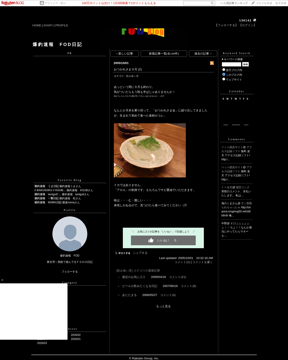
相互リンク (243, 187)
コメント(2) (182, 262)
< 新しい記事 (124, 53)
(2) (140, 69)
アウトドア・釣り (55, 3)
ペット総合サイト (232, 147)
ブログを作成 (264, 3)
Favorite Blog (69, 180)
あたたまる (129, 295)
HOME (36, 25)
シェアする (140, 253)
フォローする (70, 271)
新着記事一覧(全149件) (164, 53)
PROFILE (61, 25)
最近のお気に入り (134, 277)
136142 (245, 20)
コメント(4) (168, 295)
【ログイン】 (247, 25)
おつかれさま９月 (125, 69)
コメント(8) (188, 286)
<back (225, 125)
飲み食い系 (132, 76)
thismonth (236, 125)
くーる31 (226, 187)
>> (234, 3)
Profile (70, 210)
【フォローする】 (226, 25)
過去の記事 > (203, 53)
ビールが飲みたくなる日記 (139, 286)
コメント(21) (177, 277)
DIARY (48, 25)
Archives (69, 328)
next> (246, 125)
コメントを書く (202, 262)
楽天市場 (280, 3)
